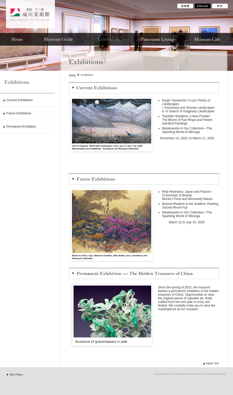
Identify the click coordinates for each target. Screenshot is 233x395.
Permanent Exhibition (21, 126)
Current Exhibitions (19, 100)
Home (72, 74)
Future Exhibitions (18, 113)
